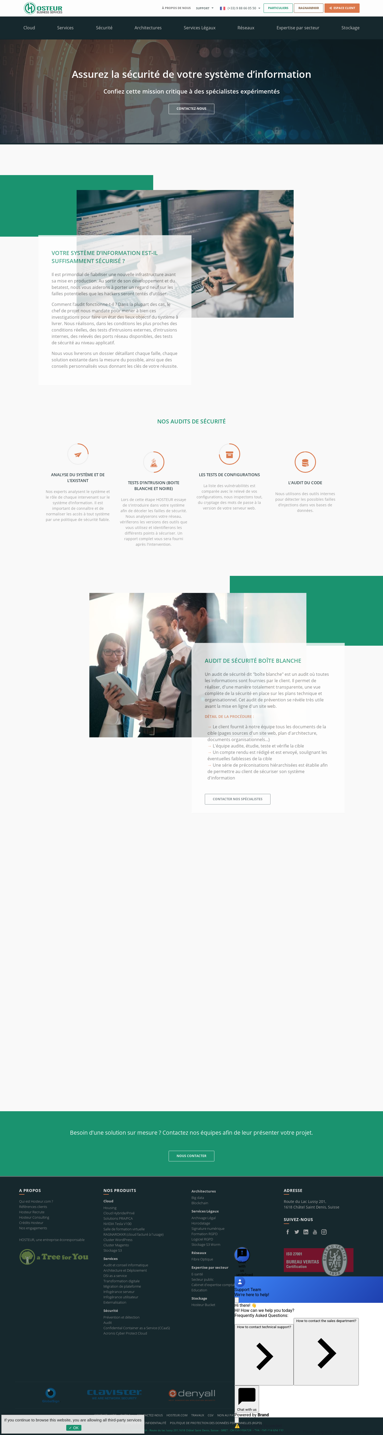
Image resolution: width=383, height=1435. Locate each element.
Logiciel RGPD (202, 1239)
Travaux (197, 1415)
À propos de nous (176, 8)
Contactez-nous (150, 1415)
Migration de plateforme (122, 1286)
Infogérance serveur (119, 1291)
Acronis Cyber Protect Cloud (125, 1333)
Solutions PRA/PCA (118, 1218)
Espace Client (342, 8)
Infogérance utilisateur (120, 1297)
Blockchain (200, 1202)
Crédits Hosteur (31, 1222)
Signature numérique (208, 1228)
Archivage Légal (204, 1217)
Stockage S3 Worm (206, 1244)
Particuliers (278, 8)
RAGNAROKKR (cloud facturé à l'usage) (133, 1234)
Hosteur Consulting (34, 1217)
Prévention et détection (121, 1317)
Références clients (33, 1206)
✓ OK (73, 1428)
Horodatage (201, 1223)
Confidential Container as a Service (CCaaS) (136, 1327)
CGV (211, 1415)
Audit (107, 1322)
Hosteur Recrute (31, 1212)
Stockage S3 (112, 1250)
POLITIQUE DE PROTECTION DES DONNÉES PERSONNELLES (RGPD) (216, 1423)
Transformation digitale (121, 1281)
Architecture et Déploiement (125, 1270)
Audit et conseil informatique (125, 1265)
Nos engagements (33, 1228)
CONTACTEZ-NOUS (191, 110)
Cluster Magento (116, 1245)
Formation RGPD (205, 1233)
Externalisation (114, 1302)
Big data (198, 1197)
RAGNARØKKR (308, 8)
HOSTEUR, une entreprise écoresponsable (52, 1239)
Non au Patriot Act (232, 1415)
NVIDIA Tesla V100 (117, 1223)
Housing (109, 1207)
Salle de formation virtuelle (124, 1229)
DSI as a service (115, 1275)
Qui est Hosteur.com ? (36, 1201)
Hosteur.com (177, 1415)
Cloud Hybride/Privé (119, 1213)
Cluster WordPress (117, 1239)
